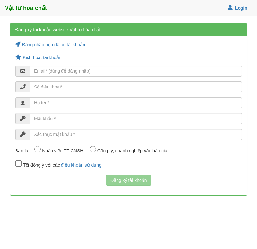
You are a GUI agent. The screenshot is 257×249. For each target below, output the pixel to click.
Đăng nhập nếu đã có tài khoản (50, 44)
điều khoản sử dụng (81, 165)
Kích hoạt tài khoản (38, 57)
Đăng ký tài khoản (128, 180)
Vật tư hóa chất (26, 8)
